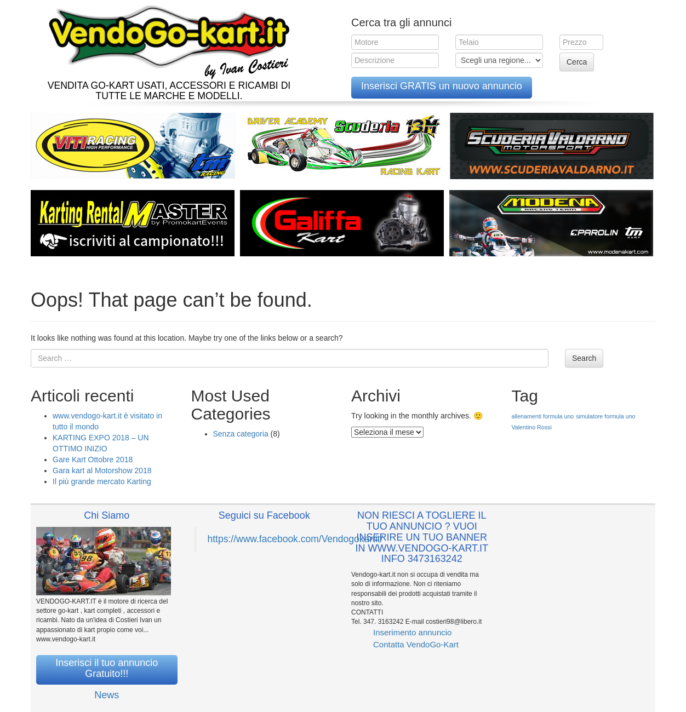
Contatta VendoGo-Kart (416, 644)
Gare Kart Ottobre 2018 (93, 459)
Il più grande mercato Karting (102, 481)
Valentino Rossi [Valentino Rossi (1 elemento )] (532, 427)
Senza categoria (240, 433)
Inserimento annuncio (412, 632)
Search (584, 358)
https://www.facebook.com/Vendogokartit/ (295, 538)
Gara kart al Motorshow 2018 (102, 470)
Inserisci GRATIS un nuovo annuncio (441, 86)
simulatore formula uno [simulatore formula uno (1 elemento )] (605, 416)
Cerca (577, 62)
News (106, 695)
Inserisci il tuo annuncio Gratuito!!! (106, 668)
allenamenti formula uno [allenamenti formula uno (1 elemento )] (543, 416)
